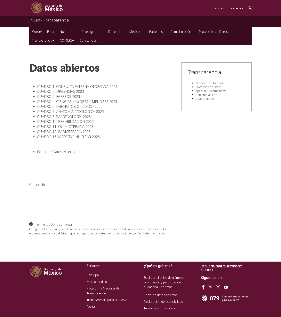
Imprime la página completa (53, 224)
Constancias (88, 40)
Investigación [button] (92, 31)
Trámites (218, 8)
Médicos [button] (136, 31)
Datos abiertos (205, 99)
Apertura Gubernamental (211, 91)
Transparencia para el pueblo (107, 300)
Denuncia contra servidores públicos (222, 268)
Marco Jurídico (97, 282)
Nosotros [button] (68, 31)
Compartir (37, 184)
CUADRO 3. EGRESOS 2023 (58, 96)
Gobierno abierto (206, 95)
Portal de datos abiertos (160, 295)
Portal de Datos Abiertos (56, 151)
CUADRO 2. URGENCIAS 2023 (60, 91)
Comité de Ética (43, 31)
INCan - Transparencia (49, 20)
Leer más (165, 287)
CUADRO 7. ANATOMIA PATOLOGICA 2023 (70, 111)
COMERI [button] (67, 40)
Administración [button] (182, 31)
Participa (93, 275)
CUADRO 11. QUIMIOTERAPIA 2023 (65, 126)
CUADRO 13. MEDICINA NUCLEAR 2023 (68, 136)
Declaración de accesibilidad (163, 301)
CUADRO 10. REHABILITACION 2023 (65, 121)
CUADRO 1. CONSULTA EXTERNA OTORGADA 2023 (77, 86)
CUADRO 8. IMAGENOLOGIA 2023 (64, 116)
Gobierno (236, 8)
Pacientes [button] (157, 31)
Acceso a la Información (211, 83)
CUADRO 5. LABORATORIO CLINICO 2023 (69, 106)
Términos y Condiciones (160, 308)
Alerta (91, 306)
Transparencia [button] (43, 40)
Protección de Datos (213, 31)
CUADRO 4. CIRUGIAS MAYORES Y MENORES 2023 (77, 101)
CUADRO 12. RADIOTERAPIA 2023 (64, 131)
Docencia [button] (115, 31)
